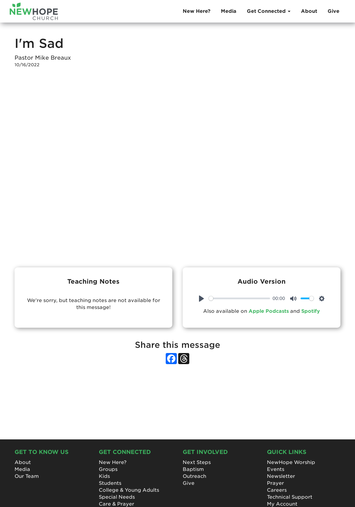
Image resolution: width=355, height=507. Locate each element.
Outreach (194, 476)
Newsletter (281, 476)
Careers (277, 490)
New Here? (196, 11)
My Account (282, 504)
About (309, 11)
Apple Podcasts (269, 311)
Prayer (275, 483)
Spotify (310, 311)
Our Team (27, 476)
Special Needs (117, 497)
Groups (108, 469)
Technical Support (289, 497)
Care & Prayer (116, 504)
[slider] (239, 298)
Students (110, 483)
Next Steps (197, 462)
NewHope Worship (291, 462)
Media (228, 11)
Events (275, 469)
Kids (104, 476)
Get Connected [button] (269, 11)
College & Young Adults (129, 490)
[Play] (201, 298)
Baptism (193, 469)
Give (333, 11)
